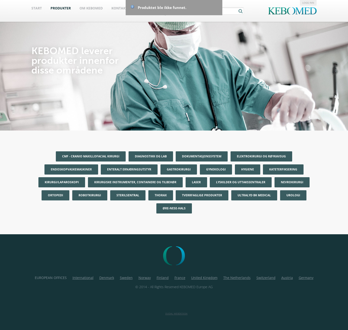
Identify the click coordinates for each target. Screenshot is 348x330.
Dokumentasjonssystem (201, 156)
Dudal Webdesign (176, 313)
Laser (196, 182)
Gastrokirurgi (179, 169)
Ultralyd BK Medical (254, 195)
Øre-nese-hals (174, 208)
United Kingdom (204, 277)
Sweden (126, 277)
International (83, 277)
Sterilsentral (127, 195)
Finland (163, 277)
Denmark (106, 277)
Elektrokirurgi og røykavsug (261, 156)
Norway (144, 277)
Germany (306, 277)
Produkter (61, 8)
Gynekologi (216, 169)
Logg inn (308, 2)
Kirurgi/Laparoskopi (62, 182)
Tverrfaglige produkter (202, 195)
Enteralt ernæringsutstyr (129, 169)
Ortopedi (55, 195)
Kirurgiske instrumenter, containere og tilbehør (135, 182)
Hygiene (247, 169)
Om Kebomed (91, 8)
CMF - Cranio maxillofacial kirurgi (90, 156)
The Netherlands (237, 277)
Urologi (293, 195)
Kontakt (119, 8)
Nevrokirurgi (292, 182)
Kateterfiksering (283, 169)
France (179, 277)
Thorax (161, 195)
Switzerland (266, 277)
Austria (287, 277)
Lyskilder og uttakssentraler (240, 182)
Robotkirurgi (90, 195)
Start (36, 8)
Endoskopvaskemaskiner (71, 169)
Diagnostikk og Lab (151, 156)
